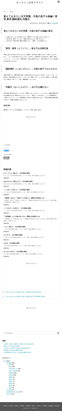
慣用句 (11, 379)
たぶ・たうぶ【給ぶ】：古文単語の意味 (17, 173)
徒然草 (16, 405)
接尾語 (11, 381)
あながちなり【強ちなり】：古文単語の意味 (18, 181)
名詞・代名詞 (13, 370)
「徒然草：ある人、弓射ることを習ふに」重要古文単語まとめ (24, 198)
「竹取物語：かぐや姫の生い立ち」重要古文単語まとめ (22, 216)
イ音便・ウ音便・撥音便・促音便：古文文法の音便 (18, 344)
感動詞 (11, 377)
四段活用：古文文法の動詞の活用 (13, 350)
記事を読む (6, 178)
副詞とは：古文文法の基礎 (11, 346)
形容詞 (11, 375)
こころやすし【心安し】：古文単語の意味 (17, 208)
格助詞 (11, 383)
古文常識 (55, 23)
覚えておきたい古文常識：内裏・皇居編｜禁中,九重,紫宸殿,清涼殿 (23, 296)
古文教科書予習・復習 (12, 391)
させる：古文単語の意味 (12, 243)
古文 (50, 23)
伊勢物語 (28, 405)
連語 (10, 387)
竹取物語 (22, 405)
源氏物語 (51, 405)
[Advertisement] (31, 129)
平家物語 (45, 405)
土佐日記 (39, 405)
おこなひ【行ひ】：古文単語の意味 (15, 251)
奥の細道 (57, 405)
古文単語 (8, 362)
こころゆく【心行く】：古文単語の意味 (17, 190)
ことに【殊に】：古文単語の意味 (14, 227)
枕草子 (33, 405)
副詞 (10, 364)
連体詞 (11, 385)
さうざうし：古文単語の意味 (13, 235)
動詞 (10, 366)
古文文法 (8, 394)
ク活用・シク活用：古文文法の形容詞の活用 (16, 348)
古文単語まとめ (13, 368)
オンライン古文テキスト (30, 2)
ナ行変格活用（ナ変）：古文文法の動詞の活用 (17, 352)
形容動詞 (11, 373)
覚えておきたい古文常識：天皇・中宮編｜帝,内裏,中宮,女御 (21, 292)
